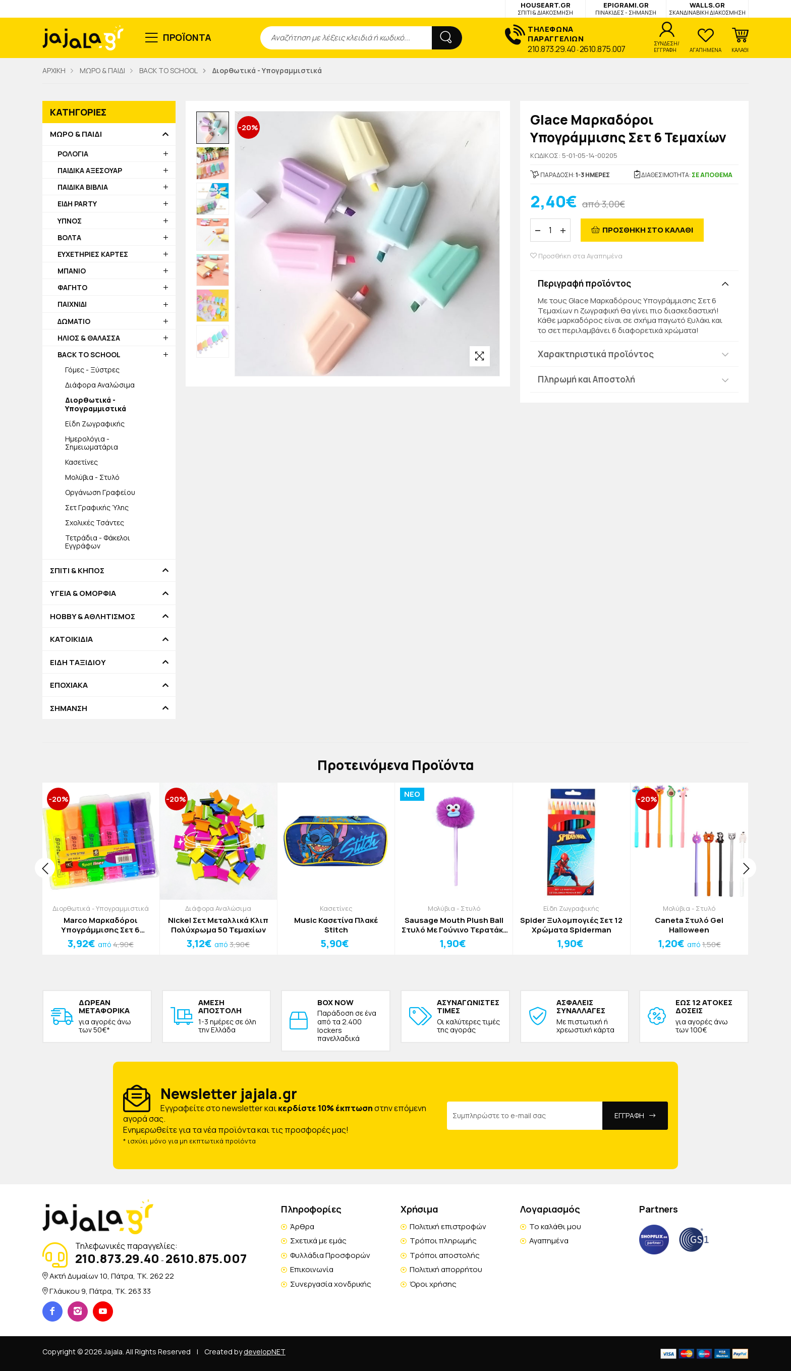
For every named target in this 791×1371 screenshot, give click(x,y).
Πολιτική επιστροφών (448, 1226)
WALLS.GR (707, 8)
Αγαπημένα (549, 1240)
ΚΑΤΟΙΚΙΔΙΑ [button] (71, 639)
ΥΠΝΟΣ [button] (70, 221)
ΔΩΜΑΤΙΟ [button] (74, 321)
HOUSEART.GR (545, 8)
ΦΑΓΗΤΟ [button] (72, 287)
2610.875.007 (603, 48)
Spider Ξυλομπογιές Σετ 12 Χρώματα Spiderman (571, 925)
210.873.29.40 (552, 48)
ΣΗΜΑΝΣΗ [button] (68, 708)
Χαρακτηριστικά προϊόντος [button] (596, 354)
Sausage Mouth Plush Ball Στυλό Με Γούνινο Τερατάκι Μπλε (454, 925)
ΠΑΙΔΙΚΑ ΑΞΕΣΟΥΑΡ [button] (90, 170)
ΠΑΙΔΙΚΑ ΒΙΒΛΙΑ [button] (83, 187)
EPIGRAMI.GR (625, 8)
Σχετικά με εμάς (318, 1240)
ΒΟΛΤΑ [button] (69, 237)
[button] (740, 40)
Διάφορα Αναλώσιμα (100, 385)
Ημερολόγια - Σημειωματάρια (91, 443)
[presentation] (45, 868)
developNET (265, 1351)
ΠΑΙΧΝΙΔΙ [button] (72, 304)
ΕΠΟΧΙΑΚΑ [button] (69, 685)
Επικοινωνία (311, 1269)
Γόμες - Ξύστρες (92, 369)
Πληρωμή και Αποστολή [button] (586, 379)
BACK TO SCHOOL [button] (89, 354)
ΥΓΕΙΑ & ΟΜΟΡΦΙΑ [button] (83, 593)
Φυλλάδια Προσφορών (330, 1255)
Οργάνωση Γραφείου (100, 492)
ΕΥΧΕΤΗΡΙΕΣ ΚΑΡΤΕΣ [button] (93, 254)
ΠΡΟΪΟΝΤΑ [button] (187, 37)
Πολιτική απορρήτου (446, 1269)
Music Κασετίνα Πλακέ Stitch (336, 925)
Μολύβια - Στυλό (92, 477)
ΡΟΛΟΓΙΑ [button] (73, 153)
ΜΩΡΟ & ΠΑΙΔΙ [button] (76, 134)
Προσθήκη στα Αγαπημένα (576, 256)
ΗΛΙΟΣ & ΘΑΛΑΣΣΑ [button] (89, 338)
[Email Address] (525, 1116)
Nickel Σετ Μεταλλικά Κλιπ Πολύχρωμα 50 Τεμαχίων (218, 925)
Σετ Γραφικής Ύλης (97, 507)
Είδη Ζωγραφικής (95, 423)
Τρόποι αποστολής (445, 1255)
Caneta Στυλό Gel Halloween (689, 925)
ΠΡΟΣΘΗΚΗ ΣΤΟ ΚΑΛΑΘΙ (647, 230)
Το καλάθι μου (555, 1226)
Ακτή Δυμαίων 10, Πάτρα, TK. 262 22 (111, 1276)
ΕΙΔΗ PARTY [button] (77, 203)
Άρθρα (302, 1226)
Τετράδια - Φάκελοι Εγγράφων (97, 542)
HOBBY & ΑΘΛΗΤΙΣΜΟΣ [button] (92, 617)
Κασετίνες (81, 462)
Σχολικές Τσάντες (94, 522)
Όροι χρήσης (433, 1284)
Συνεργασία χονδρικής (330, 1284)
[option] (213, 128)
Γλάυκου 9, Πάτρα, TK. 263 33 (100, 1291)
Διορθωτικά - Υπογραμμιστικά (100, 908)
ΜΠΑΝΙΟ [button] (72, 271)
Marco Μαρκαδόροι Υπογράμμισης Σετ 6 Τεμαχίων (100, 925)
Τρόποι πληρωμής (443, 1240)
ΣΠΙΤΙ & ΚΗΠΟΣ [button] (77, 571)
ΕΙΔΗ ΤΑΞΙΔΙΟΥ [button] (78, 662)
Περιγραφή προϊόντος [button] (584, 283)
